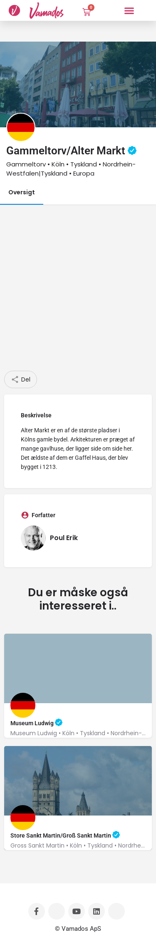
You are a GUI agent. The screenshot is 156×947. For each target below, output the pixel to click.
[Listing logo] (20, 127)
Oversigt (21, 192)
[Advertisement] (78, 289)
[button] (129, 10)
